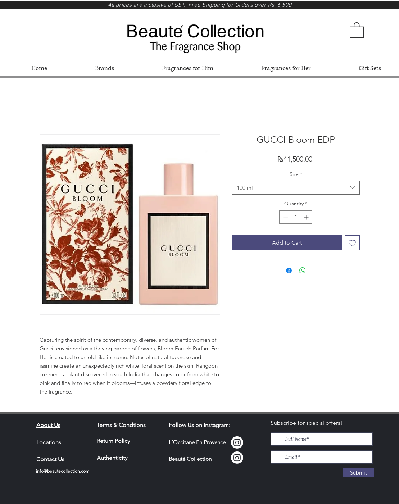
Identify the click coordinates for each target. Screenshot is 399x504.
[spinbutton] (295, 217)
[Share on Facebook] (289, 270)
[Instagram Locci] (237, 442)
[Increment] (306, 217)
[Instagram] (237, 457)
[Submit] (358, 472)
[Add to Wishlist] (352, 242)
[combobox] (296, 188)
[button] (357, 29)
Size (296, 174)
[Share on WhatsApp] (302, 270)
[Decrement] (284, 217)
